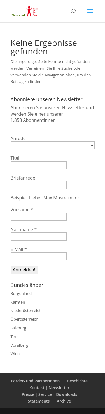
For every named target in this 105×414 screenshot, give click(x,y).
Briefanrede (23, 178)
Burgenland (21, 293)
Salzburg (18, 328)
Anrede (18, 138)
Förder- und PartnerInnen (35, 380)
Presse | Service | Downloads (49, 394)
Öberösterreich (24, 319)
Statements (39, 401)
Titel (15, 158)
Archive (64, 401)
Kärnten (18, 302)
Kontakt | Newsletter (49, 387)
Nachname (24, 229)
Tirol (15, 336)
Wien (15, 353)
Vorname (22, 209)
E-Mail (19, 249)
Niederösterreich (26, 310)
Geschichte (77, 380)
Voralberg (20, 345)
